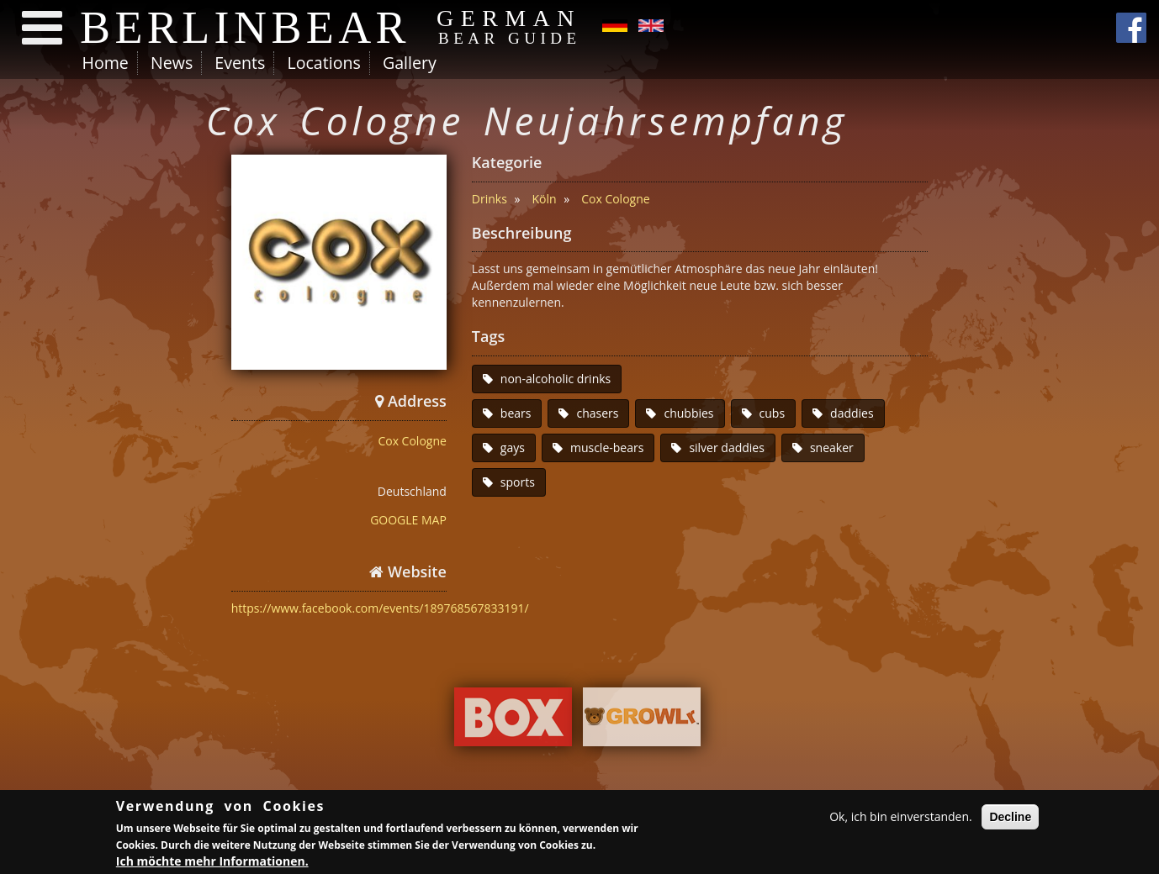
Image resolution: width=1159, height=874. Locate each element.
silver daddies (727, 447)
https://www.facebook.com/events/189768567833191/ (380, 608)
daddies (852, 413)
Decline (1010, 818)
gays (512, 447)
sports (517, 482)
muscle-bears (606, 447)
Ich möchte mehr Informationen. (212, 863)
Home (105, 62)
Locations (323, 62)
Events (239, 62)
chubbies (688, 413)
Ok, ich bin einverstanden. (900, 818)
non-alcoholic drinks (555, 379)
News (172, 62)
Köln (544, 199)
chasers (597, 413)
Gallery (410, 62)
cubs (772, 413)
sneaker (832, 447)
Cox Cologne (412, 441)
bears (516, 413)
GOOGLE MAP (408, 520)
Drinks (489, 199)
